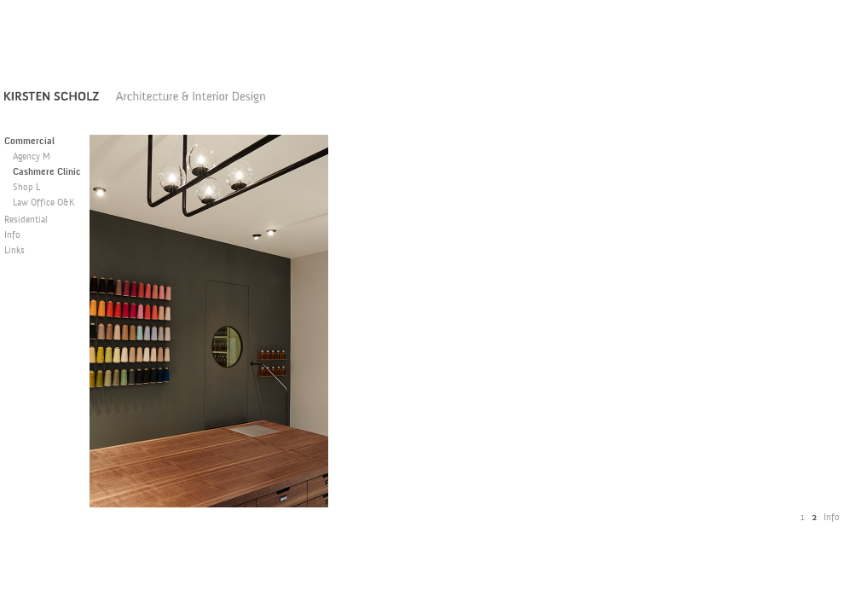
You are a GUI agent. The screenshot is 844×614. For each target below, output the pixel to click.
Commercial (29, 142)
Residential (26, 220)
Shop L (26, 188)
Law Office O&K (44, 203)
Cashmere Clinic (47, 172)
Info (12, 235)
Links (14, 251)
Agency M (31, 157)
